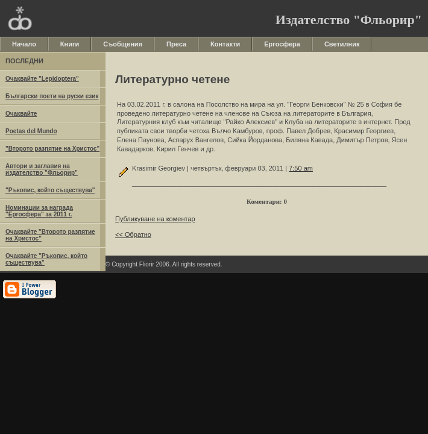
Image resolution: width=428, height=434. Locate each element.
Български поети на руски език (51, 96)
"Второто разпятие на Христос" (52, 148)
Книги (69, 44)
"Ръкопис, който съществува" (50, 190)
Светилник (342, 44)
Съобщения (122, 44)
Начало (24, 44)
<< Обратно (133, 234)
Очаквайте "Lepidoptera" (42, 78)
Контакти (225, 44)
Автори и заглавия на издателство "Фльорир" (41, 169)
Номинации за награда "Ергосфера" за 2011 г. (39, 211)
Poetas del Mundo (31, 131)
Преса (176, 44)
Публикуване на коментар (155, 218)
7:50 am (301, 168)
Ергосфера (282, 44)
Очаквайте (21, 113)
